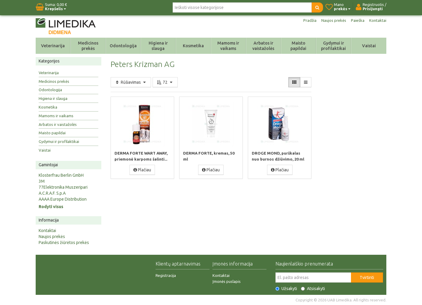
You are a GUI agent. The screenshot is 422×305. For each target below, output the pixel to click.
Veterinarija (53, 45)
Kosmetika (193, 45)
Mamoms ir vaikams (228, 46)
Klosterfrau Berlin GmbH (61, 175)
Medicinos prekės (88, 46)
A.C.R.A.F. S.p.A (52, 193)
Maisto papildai (298, 46)
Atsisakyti (313, 288)
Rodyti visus (51, 206)
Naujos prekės (332, 20)
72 (165, 82)
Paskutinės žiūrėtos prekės (64, 242)
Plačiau (142, 169)
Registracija (166, 275)
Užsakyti (286, 288)
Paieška (357, 20)
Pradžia (307, 20)
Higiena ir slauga (158, 46)
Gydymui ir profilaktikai (333, 46)
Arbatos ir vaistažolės (263, 46)
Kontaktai (377, 20)
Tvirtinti (367, 277)
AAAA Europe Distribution (63, 199)
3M (42, 181)
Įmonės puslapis (226, 281)
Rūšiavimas (130, 82)
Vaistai (369, 45)
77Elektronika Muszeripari (63, 187)
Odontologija (123, 45)
